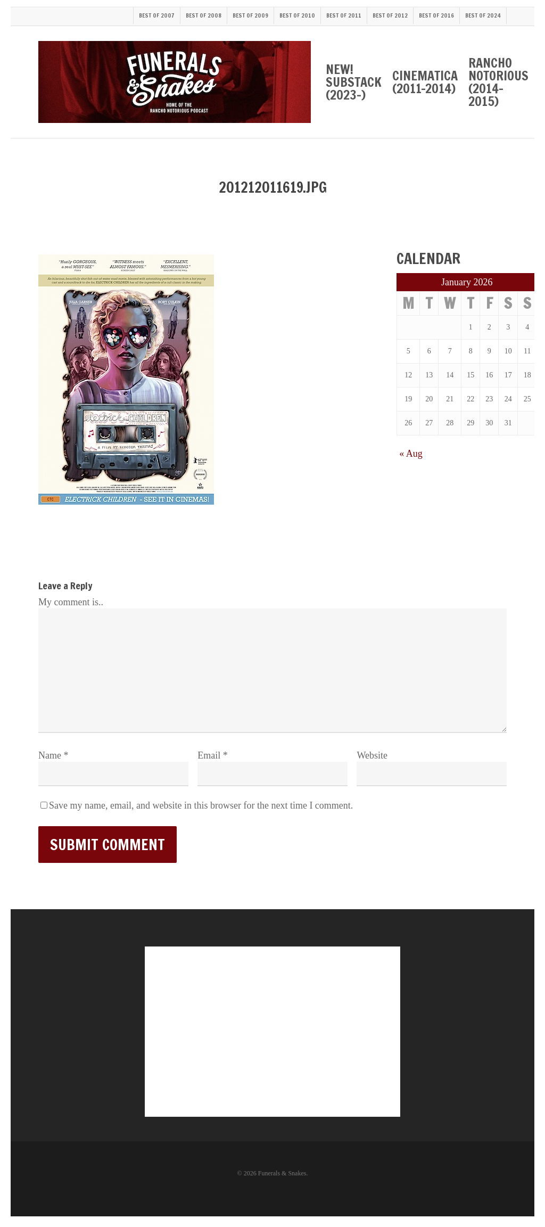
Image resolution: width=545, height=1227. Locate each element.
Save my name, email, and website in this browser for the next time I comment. (201, 805)
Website (372, 755)
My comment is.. (70, 602)
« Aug (411, 453)
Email (212, 755)
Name (53, 755)
